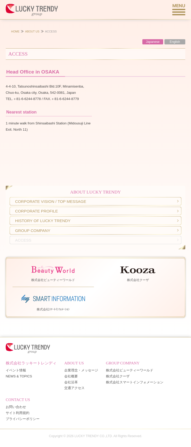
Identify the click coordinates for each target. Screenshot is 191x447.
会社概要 (71, 376)
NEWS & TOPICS (19, 376)
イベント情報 (16, 370)
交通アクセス (74, 388)
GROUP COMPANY (32, 230)
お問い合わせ (16, 407)
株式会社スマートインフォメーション (134, 382)
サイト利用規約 (17, 413)
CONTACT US (18, 400)
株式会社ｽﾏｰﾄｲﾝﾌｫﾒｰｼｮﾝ (53, 301)
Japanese (153, 42)
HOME (15, 31)
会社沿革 (71, 382)
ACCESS (23, 240)
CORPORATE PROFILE (36, 211)
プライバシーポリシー (23, 419)
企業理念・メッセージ (81, 370)
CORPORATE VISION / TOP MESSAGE (50, 201)
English (175, 42)
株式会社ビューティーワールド (53, 273)
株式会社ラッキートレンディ (31, 363)
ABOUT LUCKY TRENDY (95, 192)
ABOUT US (32, 31)
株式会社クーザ (138, 273)
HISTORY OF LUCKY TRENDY (43, 220)
